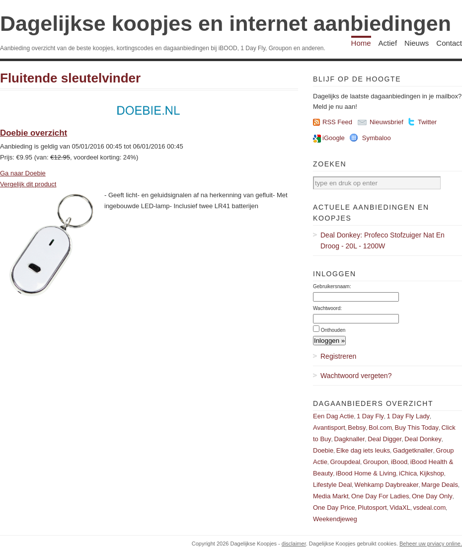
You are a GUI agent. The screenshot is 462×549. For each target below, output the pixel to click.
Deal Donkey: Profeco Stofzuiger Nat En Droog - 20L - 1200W (382, 240)
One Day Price (334, 507)
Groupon (375, 462)
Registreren (338, 356)
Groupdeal (345, 462)
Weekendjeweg (335, 519)
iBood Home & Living (366, 473)
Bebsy (357, 427)
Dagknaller (349, 439)
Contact (449, 43)
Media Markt (331, 496)
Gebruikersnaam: (332, 286)
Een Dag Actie (333, 416)
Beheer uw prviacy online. (430, 544)
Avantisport (329, 427)
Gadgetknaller (413, 450)
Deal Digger (385, 439)
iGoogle (333, 138)
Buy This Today (417, 427)
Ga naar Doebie (23, 173)
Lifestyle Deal (332, 484)
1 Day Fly (370, 416)
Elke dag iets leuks (363, 450)
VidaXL (399, 507)
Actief (388, 43)
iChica (408, 473)
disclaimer (294, 544)
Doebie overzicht (33, 133)
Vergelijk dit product (28, 184)
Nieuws (416, 43)
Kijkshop (432, 473)
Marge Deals (439, 484)
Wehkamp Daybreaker (387, 484)
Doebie (323, 450)
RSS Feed (337, 122)
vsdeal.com (429, 507)
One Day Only (432, 496)
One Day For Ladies (380, 496)
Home (361, 43)
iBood (399, 462)
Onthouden (333, 330)
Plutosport (372, 507)
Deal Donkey (422, 439)
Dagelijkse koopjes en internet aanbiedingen (225, 23)
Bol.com (380, 427)
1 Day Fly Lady (408, 416)
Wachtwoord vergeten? (355, 376)
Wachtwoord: (327, 308)
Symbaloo (376, 138)
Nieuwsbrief (386, 122)
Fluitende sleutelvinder (70, 78)
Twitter (427, 122)
